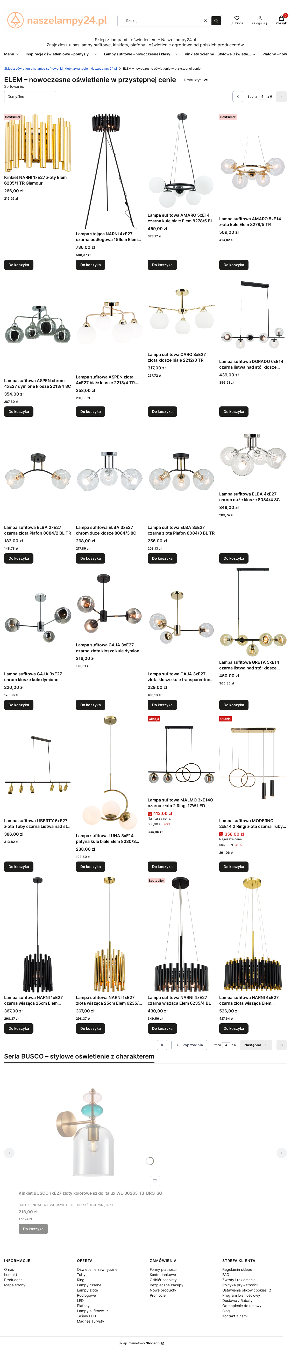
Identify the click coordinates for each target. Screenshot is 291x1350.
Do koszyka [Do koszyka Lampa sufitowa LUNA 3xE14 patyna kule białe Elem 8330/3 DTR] (90, 866)
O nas (9, 1269)
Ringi (81, 1280)
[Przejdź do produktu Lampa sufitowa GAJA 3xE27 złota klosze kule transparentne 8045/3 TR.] (181, 618)
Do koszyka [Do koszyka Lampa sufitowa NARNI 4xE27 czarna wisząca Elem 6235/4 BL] (162, 1028)
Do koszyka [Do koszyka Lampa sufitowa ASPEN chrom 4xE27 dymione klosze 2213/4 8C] (19, 411)
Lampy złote (87, 1290)
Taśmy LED (86, 1316)
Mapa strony (14, 1285)
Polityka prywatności (240, 1285)
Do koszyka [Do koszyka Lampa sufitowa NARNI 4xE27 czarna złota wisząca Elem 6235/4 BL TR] (234, 1028)
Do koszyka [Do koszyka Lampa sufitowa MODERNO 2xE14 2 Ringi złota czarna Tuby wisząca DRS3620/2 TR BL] (234, 866)
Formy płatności (163, 1269)
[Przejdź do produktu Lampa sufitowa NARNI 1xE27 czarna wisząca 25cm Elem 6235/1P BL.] (38, 934)
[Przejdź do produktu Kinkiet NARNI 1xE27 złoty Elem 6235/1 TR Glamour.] (38, 142)
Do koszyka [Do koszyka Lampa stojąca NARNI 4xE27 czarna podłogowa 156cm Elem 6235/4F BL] (90, 264)
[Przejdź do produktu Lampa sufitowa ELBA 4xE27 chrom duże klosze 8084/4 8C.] (253, 455)
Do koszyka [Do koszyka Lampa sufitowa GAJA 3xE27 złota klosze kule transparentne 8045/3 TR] (162, 705)
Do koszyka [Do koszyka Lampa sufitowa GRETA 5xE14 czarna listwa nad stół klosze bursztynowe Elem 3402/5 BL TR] (234, 705)
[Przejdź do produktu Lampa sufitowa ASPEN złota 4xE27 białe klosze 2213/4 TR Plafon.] (110, 323)
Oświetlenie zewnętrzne (97, 1269)
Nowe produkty (163, 1290)
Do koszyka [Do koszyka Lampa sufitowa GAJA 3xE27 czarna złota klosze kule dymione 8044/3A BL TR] (90, 705)
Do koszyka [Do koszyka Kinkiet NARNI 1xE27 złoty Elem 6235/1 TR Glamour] (19, 264)
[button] (216, 20)
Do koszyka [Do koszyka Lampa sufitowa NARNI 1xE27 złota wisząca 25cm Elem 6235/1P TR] (90, 1028)
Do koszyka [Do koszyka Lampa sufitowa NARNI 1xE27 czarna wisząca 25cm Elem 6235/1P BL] (19, 1028)
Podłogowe (86, 1295)
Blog (226, 1311)
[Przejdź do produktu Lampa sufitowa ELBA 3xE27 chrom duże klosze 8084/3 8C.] (110, 471)
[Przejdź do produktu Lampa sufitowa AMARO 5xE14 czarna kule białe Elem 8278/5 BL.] (181, 161)
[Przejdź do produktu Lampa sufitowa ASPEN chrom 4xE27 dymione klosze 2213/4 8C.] (38, 325)
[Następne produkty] (256, 1045)
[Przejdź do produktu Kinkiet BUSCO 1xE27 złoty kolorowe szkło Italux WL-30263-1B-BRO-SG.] (90, 1130)
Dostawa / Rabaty (237, 1300)
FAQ (225, 1274)
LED (80, 1300)
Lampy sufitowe (91, 1311)
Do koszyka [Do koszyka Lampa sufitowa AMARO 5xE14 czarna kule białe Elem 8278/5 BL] (162, 264)
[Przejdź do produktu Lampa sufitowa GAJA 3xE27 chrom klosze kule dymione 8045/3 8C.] (38, 618)
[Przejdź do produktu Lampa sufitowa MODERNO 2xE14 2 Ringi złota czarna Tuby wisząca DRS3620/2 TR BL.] (253, 765)
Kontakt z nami (234, 1316)
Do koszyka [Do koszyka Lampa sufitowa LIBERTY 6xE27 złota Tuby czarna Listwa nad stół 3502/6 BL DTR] (19, 866)
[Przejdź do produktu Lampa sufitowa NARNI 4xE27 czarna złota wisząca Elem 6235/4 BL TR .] (253, 934)
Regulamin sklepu (237, 1269)
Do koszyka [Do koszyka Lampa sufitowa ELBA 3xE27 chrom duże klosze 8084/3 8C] (90, 558)
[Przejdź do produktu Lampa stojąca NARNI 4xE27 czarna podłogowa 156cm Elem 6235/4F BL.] (110, 170)
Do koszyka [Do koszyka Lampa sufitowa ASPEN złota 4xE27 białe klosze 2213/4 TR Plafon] (90, 411)
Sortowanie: (14, 86)
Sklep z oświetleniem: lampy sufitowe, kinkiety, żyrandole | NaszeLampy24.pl (60, 68)
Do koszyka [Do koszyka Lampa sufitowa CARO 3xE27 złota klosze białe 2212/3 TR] (162, 411)
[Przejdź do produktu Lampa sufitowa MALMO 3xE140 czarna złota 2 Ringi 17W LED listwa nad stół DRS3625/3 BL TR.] (181, 754)
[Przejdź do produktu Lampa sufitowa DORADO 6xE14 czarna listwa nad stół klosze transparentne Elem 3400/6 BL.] (253, 315)
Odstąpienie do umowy (241, 1305)
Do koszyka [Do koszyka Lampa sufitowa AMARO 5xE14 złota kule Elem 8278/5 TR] (234, 264)
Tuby (81, 1274)
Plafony (83, 1305)
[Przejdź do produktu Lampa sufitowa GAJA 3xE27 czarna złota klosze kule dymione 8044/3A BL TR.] (110, 603)
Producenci (13, 1280)
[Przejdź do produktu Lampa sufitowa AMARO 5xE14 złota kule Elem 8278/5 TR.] (253, 163)
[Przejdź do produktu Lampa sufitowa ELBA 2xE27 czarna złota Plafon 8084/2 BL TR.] (38, 471)
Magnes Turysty (90, 1321)
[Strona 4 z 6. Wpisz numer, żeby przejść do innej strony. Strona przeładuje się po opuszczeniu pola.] (262, 96)
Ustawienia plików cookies (245, 1290)
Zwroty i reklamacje (238, 1280)
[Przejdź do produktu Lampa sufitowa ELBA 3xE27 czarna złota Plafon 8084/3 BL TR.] (181, 471)
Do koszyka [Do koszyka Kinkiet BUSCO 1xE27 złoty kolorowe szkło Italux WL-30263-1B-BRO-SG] (33, 1229)
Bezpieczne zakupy (166, 1285)
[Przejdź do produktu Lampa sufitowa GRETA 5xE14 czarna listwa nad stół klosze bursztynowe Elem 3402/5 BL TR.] (253, 612)
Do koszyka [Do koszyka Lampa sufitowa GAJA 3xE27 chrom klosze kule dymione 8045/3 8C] (19, 705)
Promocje (158, 1295)
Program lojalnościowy (241, 1295)
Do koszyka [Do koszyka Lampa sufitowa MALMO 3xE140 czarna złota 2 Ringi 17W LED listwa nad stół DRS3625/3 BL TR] (162, 866)
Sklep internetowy (139, 1343)
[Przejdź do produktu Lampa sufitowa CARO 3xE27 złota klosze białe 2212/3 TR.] (181, 311)
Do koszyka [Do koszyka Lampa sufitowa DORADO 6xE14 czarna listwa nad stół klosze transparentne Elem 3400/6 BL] (234, 411)
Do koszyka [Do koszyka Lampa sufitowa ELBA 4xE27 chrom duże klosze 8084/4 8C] (234, 558)
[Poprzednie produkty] (189, 1045)
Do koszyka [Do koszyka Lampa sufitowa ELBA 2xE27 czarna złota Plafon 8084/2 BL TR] (19, 558)
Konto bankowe (163, 1274)
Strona (252, 96)
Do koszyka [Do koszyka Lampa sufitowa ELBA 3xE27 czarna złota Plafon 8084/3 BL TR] (162, 558)
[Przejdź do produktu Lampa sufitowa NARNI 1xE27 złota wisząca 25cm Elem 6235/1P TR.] (110, 934)
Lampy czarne (89, 1285)
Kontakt (10, 1274)
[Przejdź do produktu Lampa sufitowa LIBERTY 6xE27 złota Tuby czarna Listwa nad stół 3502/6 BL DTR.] (38, 765)
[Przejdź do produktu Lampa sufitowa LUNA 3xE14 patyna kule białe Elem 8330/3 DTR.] (110, 772)
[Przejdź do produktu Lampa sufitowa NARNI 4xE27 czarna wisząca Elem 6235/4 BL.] (181, 934)
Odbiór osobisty (163, 1280)
